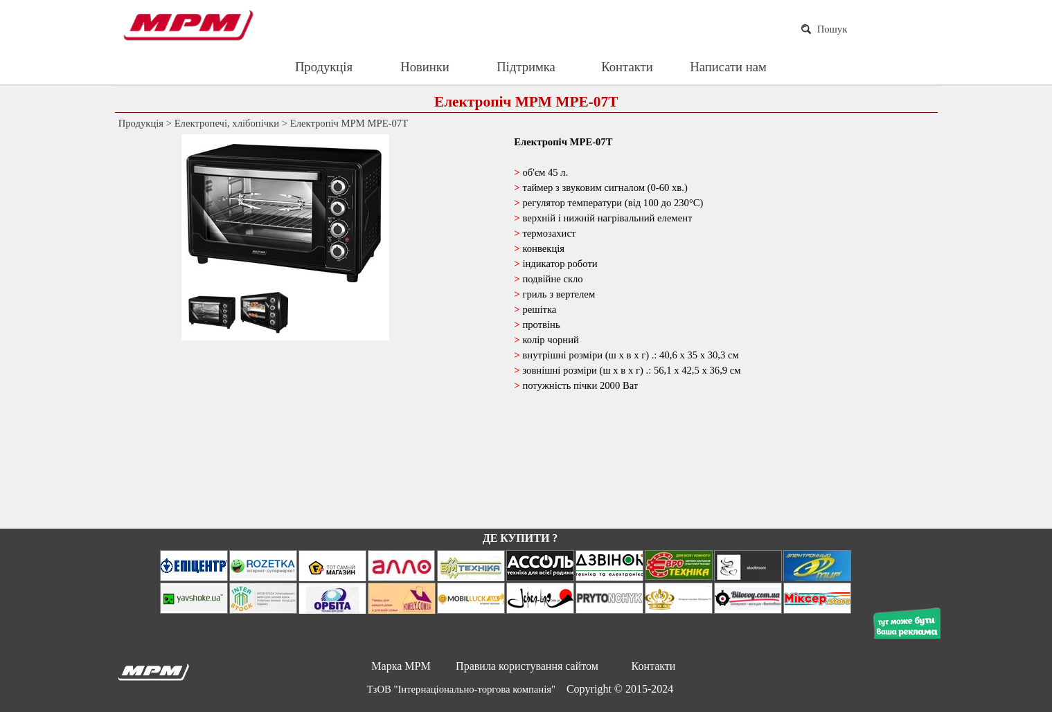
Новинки (424, 67)
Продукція (324, 67)
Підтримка (526, 67)
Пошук (832, 29)
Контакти (626, 67)
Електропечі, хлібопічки (227, 123)
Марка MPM (400, 666)
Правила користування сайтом (527, 666)
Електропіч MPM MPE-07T (349, 123)
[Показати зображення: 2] (264, 313)
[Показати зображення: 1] (211, 313)
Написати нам (728, 67)
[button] (307, 213)
